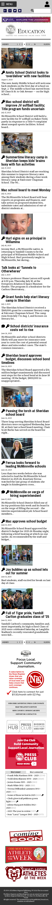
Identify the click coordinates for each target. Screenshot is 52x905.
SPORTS (21, 711)
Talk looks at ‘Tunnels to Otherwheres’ (18, 269)
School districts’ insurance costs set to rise (29, 328)
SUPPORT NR (20, 714)
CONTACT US (31, 714)
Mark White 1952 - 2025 (18, 785)
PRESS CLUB (31, 703)
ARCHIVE (36, 711)
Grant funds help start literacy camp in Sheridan (27, 298)
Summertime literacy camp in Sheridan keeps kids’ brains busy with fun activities (24, 161)
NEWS (14, 711)
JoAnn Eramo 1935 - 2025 (19, 782)
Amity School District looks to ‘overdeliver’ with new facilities (28, 74)
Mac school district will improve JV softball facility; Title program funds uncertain (23, 105)
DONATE (41, 703)
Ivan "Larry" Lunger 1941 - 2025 (22, 814)
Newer (5, 44)
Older (47, 44)
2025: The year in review (19, 811)
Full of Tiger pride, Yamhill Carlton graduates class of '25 (27, 615)
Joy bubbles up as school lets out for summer (27, 571)
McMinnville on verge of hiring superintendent (27, 493)
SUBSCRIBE (12, 703)
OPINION (28, 711)
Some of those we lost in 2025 (21, 795)
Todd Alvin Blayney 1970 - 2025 (22, 779)
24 (34, 44)
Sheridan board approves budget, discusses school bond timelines (25, 359)
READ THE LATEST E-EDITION (26, 707)
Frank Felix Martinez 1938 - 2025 (23, 775)
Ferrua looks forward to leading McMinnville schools (26, 464)
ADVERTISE (22, 703)
